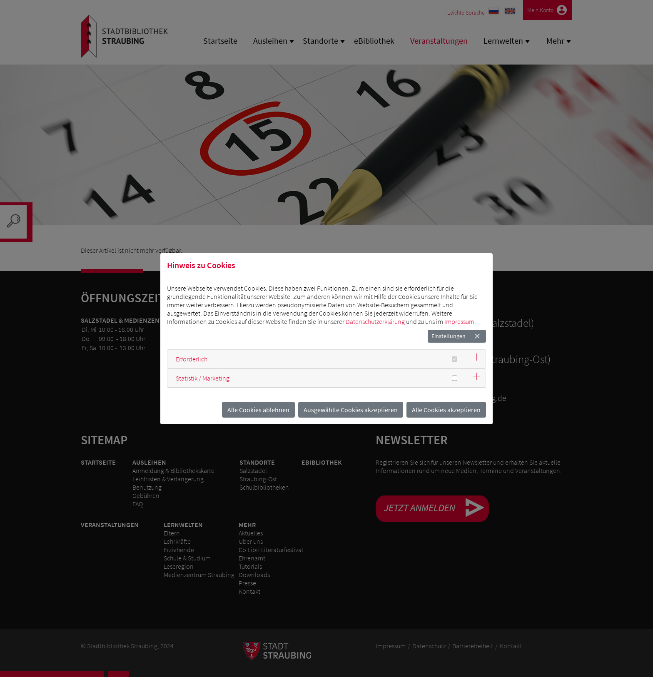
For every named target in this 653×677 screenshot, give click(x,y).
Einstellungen (448, 336)
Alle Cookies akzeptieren (446, 410)
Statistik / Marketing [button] (202, 378)
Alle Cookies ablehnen (258, 410)
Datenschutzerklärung (375, 321)
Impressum (459, 321)
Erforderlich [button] (191, 359)
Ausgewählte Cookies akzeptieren (351, 410)
